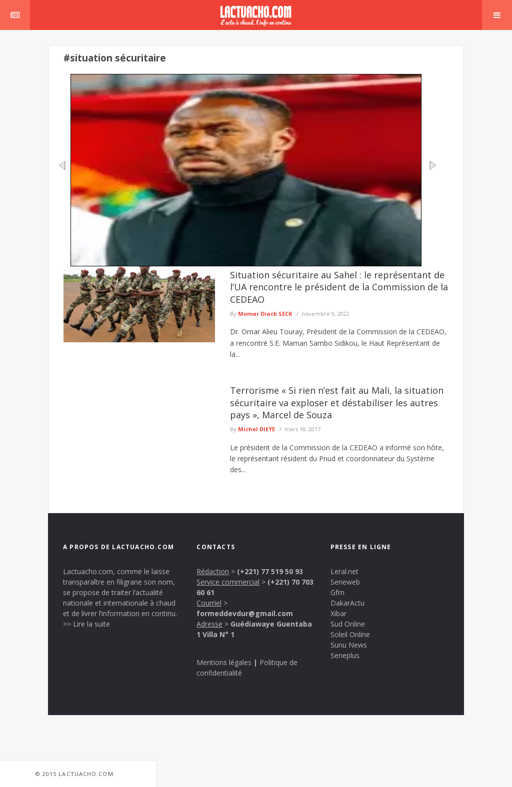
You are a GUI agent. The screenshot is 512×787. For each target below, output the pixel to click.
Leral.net (344, 571)
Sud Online (347, 624)
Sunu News (348, 645)
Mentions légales (224, 662)
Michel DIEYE (256, 429)
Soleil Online (350, 634)
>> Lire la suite (86, 624)
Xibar (338, 613)
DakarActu (347, 603)
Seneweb (345, 582)
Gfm (337, 592)
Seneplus (345, 655)
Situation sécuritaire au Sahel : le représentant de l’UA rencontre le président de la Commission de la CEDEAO (339, 287)
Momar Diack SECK (265, 313)
